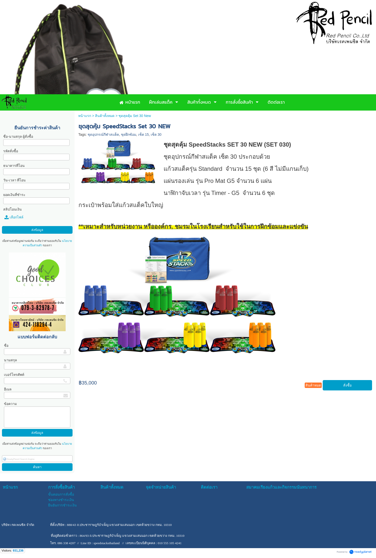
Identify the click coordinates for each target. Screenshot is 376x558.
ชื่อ (6, 345)
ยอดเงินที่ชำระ (14, 195)
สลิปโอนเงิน (12, 209)
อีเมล (8, 389)
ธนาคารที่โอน (14, 166)
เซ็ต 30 (156, 134)
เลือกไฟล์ (13, 217)
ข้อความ (10, 404)
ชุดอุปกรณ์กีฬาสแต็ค (103, 134)
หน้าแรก (84, 116)
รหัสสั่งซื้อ (10, 151)
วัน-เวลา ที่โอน (14, 180)
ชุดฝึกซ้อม (128, 134)
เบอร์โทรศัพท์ (14, 375)
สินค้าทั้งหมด (104, 116)
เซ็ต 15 (143, 134)
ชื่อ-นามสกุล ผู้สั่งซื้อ (18, 136)
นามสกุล (10, 360)
